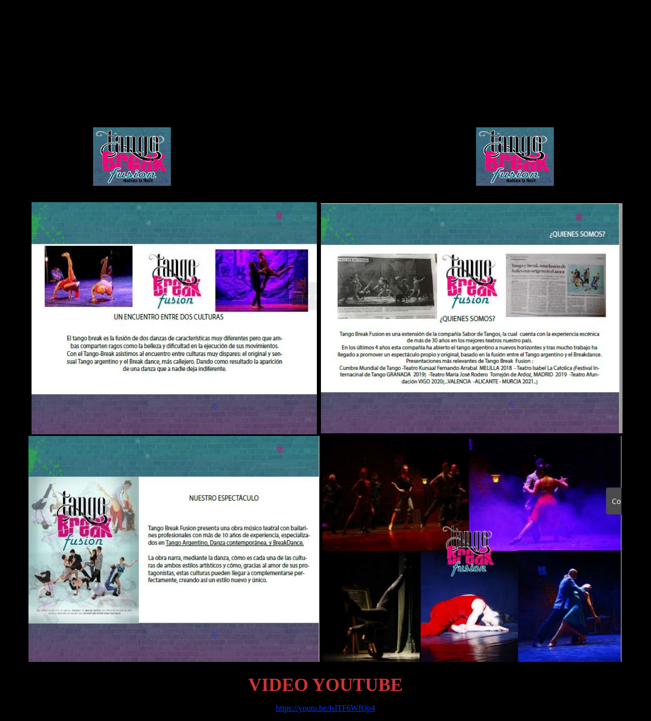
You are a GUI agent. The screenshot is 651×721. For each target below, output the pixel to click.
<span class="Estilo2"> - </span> (323, 105)
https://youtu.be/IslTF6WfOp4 (325, 708)
